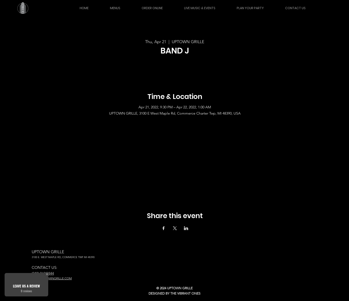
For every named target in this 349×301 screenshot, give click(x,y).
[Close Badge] (47, 274)
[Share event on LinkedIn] (186, 228)
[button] (115, 8)
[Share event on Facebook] (163, 228)
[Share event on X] (175, 228)
